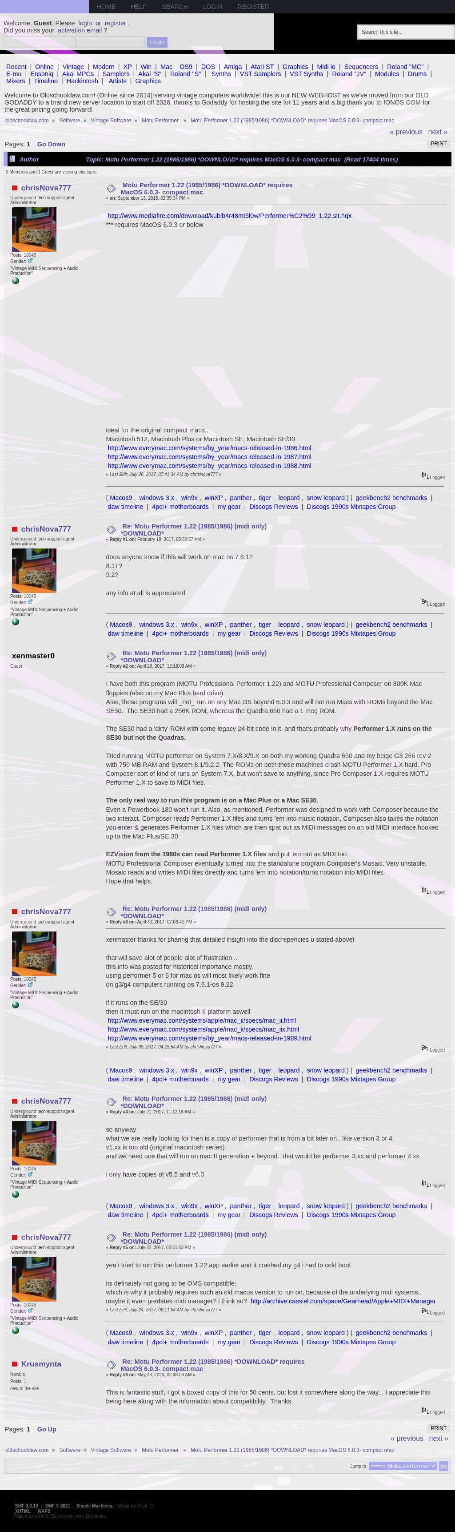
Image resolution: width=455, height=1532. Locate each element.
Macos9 (121, 497)
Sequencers (361, 66)
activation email (80, 30)
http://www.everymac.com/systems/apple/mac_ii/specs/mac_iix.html (203, 1029)
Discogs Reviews (273, 506)
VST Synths (306, 73)
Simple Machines (94, 1506)
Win (146, 66)
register (115, 23)
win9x (189, 497)
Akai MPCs (78, 73)
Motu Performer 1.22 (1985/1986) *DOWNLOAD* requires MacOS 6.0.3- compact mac (207, 188)
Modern (104, 66)
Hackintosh (82, 81)
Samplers (116, 73)
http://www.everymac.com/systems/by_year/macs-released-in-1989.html (209, 1038)
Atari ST (262, 66)
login (85, 23)
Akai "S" (149, 73)
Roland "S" (185, 73)
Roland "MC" (405, 66)
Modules (387, 73)
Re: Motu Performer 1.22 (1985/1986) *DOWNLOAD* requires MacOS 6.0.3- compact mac (213, 1365)
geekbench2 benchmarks (391, 497)
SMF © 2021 (57, 1506)
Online (44, 66)
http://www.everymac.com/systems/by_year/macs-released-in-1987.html (209, 456)
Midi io (326, 66)
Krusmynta (41, 1363)
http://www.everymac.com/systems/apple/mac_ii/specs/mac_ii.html (202, 1020)
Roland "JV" (349, 73)
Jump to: (358, 1466)
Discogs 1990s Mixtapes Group (351, 506)
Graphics (295, 66)
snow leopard (326, 497)
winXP (214, 497)
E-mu (13, 73)
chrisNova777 (46, 187)
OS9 (186, 66)
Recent (16, 66)
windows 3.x (157, 497)
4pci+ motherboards (180, 506)
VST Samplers (260, 73)
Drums (417, 73)
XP (128, 66)
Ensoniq (41, 73)
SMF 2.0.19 (26, 1506)
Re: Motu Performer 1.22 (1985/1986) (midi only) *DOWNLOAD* (194, 530)
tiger (265, 497)
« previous (406, 132)
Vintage (73, 66)
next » (438, 132)
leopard (288, 497)
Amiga (233, 66)
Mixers (15, 81)
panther (241, 497)
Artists (118, 81)
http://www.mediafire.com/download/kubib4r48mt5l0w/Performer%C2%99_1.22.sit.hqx (229, 215)
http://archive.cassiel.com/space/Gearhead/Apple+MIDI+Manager (343, 1301)
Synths (221, 73)
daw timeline (125, 506)
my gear (228, 506)
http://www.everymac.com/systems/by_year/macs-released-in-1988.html (209, 465)
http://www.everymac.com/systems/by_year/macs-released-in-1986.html (209, 448)
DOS (208, 66)
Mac (166, 66)
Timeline (46, 81)
